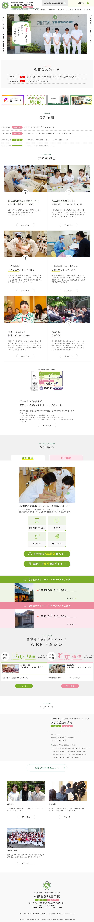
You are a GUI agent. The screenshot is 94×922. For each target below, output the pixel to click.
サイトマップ (88, 9)
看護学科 (52, 9)
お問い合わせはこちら (47, 767)
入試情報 (69, 9)
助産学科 (61, 9)
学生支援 (78, 9)
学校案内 (44, 9)
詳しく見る (25, 225)
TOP (36, 9)
